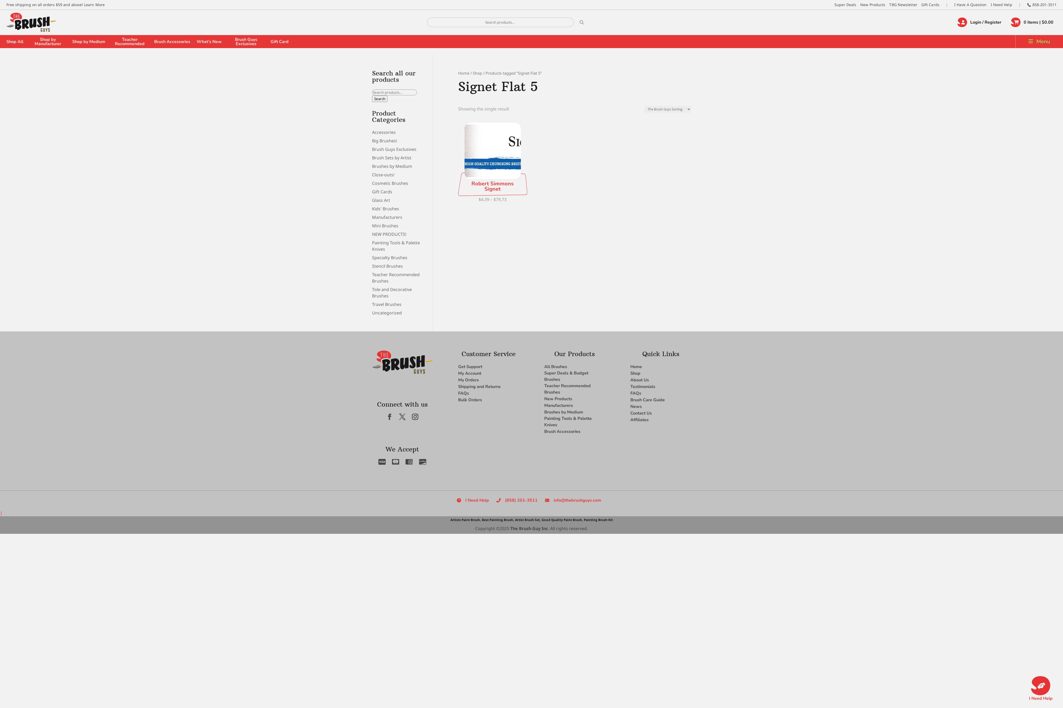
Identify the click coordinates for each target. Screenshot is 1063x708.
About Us (639, 380)
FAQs (463, 393)
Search (379, 98)
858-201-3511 (1044, 4)
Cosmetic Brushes (390, 183)
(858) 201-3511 (521, 500)
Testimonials (642, 387)
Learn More (94, 4)
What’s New (209, 42)
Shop (477, 73)
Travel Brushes (387, 304)
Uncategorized (387, 313)
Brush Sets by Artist (391, 158)
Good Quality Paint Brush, (562, 520)
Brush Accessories (172, 42)
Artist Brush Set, (528, 520)
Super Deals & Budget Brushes (566, 376)
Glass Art (381, 200)
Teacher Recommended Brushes (567, 389)
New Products (872, 4)
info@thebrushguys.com (577, 500)
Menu (1043, 41)
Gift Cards (930, 4)
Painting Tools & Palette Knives (568, 422)
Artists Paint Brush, (465, 520)
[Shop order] (667, 109)
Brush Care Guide (647, 400)
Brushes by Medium (392, 166)
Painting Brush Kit (598, 520)
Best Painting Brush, (498, 520)
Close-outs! (383, 175)
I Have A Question (970, 4)
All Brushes (555, 367)
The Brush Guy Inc (529, 528)
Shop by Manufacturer (48, 42)
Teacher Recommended (130, 42)
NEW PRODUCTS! (389, 234)
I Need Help (1001, 4)
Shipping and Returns (479, 387)
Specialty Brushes (389, 258)
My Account (469, 373)
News (636, 407)
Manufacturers (387, 217)
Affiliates (639, 420)
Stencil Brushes (387, 266)
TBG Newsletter (903, 4)
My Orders (468, 380)
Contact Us (641, 413)
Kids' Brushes (385, 209)
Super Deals (845, 4)
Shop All (14, 42)
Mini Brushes (385, 226)
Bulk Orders (470, 400)
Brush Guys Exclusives (246, 42)
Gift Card (280, 42)
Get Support (470, 367)
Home (463, 73)
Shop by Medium (88, 42)
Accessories (384, 132)
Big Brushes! (384, 141)
